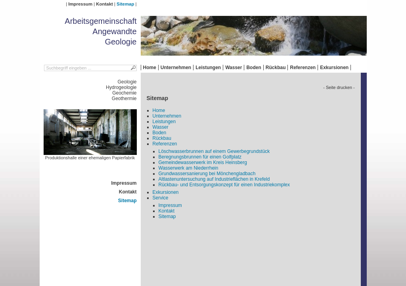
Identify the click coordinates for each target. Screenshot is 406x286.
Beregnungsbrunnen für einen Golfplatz (200, 157)
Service (161, 198)
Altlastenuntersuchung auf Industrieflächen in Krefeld (214, 179)
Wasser (233, 67)
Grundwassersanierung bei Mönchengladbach (207, 173)
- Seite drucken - (338, 87)
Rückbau (276, 67)
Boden (253, 67)
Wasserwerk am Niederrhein (188, 168)
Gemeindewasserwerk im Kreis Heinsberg (203, 162)
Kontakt (104, 4)
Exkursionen (334, 67)
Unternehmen (176, 67)
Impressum (80, 4)
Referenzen (303, 67)
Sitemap (125, 4)
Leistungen (208, 67)
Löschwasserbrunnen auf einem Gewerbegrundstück (214, 151)
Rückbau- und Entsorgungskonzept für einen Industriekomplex (224, 184)
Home (149, 67)
